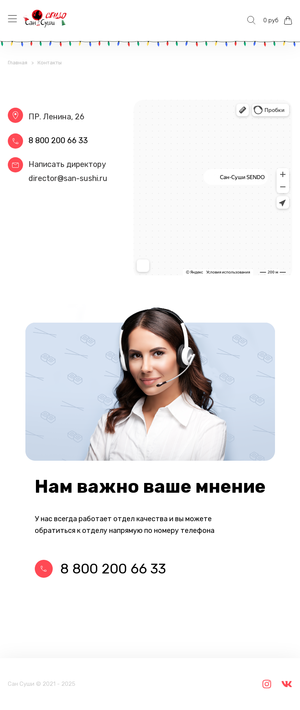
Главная (17, 63)
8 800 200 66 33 (58, 140)
